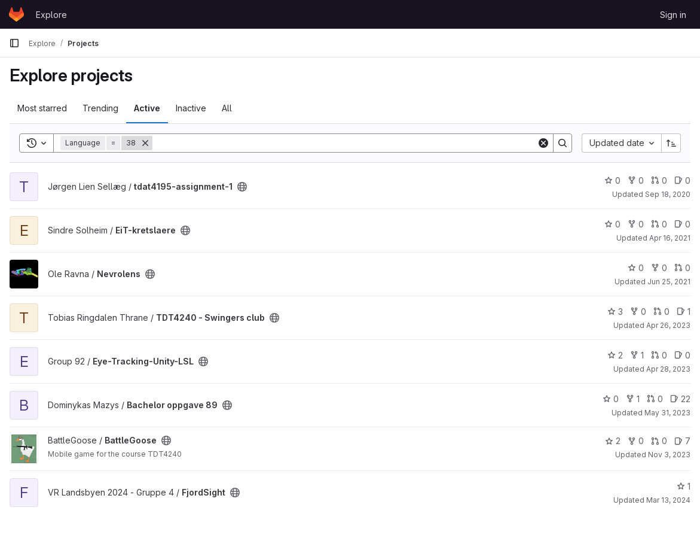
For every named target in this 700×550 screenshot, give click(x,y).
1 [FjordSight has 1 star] (683, 486)
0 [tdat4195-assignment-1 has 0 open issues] (682, 180)
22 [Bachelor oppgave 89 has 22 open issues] (680, 399)
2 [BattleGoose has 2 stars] (612, 441)
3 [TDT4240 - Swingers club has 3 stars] (615, 311)
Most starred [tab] (42, 108)
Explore (51, 15)
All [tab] (227, 108)
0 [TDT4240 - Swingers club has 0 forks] (638, 311)
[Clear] (543, 143)
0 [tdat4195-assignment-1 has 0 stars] (612, 180)
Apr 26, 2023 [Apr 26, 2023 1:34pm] (668, 325)
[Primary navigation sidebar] (14, 43)
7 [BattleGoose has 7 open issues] (682, 441)
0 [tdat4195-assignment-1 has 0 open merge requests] (659, 180)
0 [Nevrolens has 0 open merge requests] (682, 268)
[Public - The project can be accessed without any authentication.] (242, 187)
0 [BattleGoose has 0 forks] (636, 441)
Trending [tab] (100, 108)
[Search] (344, 143)
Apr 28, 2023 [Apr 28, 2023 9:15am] (668, 368)
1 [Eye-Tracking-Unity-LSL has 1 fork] (637, 355)
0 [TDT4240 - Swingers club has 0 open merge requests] (661, 311)
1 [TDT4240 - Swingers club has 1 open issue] (683, 311)
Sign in (673, 15)
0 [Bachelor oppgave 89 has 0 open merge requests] (655, 399)
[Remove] (145, 143)
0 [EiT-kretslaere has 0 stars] (612, 224)
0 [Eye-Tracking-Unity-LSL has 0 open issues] (682, 355)
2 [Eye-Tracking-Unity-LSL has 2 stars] (615, 355)
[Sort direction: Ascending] (671, 143)
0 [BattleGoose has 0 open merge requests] (659, 441)
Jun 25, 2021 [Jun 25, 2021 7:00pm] (668, 281)
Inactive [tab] (191, 108)
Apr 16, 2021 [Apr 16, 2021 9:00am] (669, 237)
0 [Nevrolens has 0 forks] (659, 268)
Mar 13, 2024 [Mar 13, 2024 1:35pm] (668, 500)
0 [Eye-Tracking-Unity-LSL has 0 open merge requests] (659, 355)
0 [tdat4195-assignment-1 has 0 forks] (636, 180)
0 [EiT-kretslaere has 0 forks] (636, 224)
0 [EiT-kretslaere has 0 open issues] (682, 224)
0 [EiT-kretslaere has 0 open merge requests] (659, 224)
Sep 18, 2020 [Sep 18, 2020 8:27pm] (667, 194)
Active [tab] (147, 108)
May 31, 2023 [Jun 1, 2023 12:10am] (667, 412)
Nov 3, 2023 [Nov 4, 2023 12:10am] (669, 454)
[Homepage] (16, 14)
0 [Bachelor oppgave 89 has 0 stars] (611, 399)
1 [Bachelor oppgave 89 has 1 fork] (633, 399)
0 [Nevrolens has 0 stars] (636, 268)
